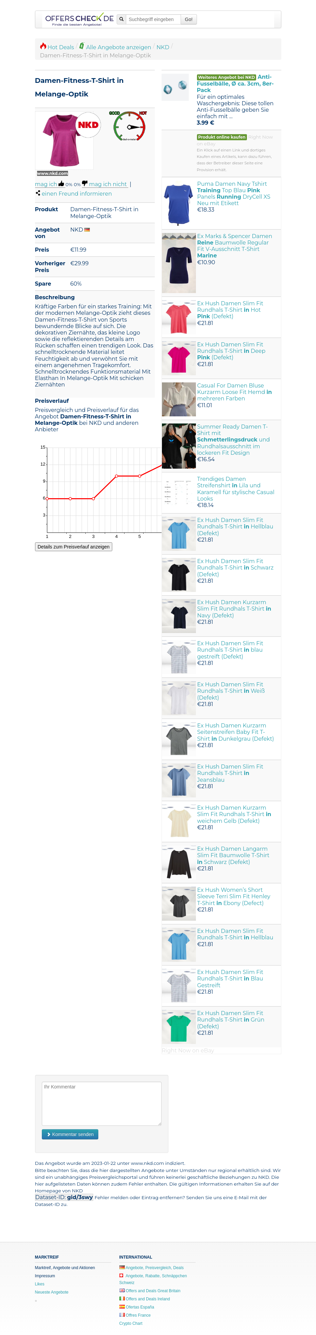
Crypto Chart (131, 1323)
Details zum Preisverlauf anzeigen (74, 546)
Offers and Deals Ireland (144, 1299)
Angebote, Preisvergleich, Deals (151, 1267)
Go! (189, 19)
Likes (40, 1284)
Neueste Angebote (52, 1292)
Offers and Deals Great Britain (150, 1290)
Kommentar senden (70, 1134)
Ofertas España (136, 1307)
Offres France (135, 1315)
